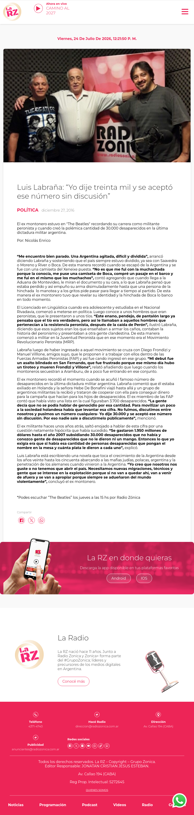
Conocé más (73, 681)
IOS (144, 578)
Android (118, 578)
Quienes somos (97, 790)
